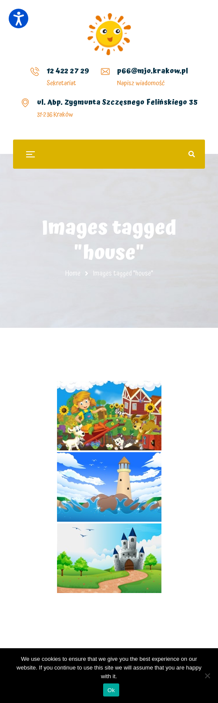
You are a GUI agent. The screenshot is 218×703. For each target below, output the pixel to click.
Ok (111, 690)
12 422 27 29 (68, 71)
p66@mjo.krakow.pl (152, 71)
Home (72, 273)
